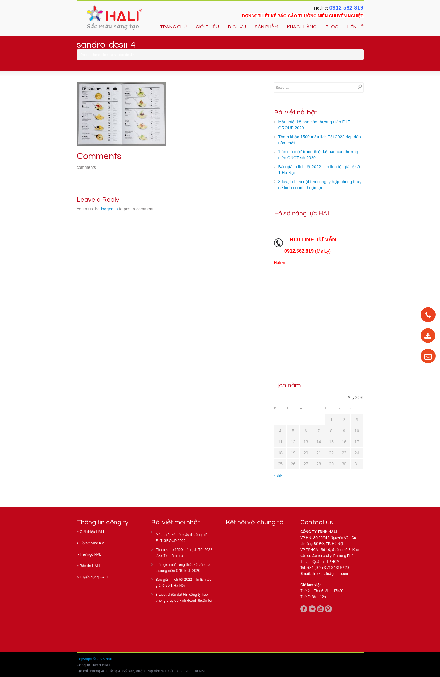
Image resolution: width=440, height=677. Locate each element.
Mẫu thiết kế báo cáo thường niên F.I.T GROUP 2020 (314, 125)
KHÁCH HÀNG (302, 26)
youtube (320, 608)
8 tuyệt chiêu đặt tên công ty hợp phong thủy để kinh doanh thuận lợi (319, 184)
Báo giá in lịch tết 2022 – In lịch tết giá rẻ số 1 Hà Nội (319, 169)
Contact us (316, 522)
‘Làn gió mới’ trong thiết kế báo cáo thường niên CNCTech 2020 (318, 154)
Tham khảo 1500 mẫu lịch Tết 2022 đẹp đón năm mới (319, 139)
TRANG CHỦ (173, 26)
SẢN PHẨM (266, 26)
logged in (109, 208)
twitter (312, 608)
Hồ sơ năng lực (92, 543)
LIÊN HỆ (355, 26)
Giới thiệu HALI (92, 532)
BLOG (332, 26)
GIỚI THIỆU (207, 26)
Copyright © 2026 (91, 659)
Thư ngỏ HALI (91, 554)
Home (106, 54)
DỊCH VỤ (237, 26)
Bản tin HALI (90, 566)
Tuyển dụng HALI (94, 577)
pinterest (328, 608)
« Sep (278, 475)
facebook (303, 608)
